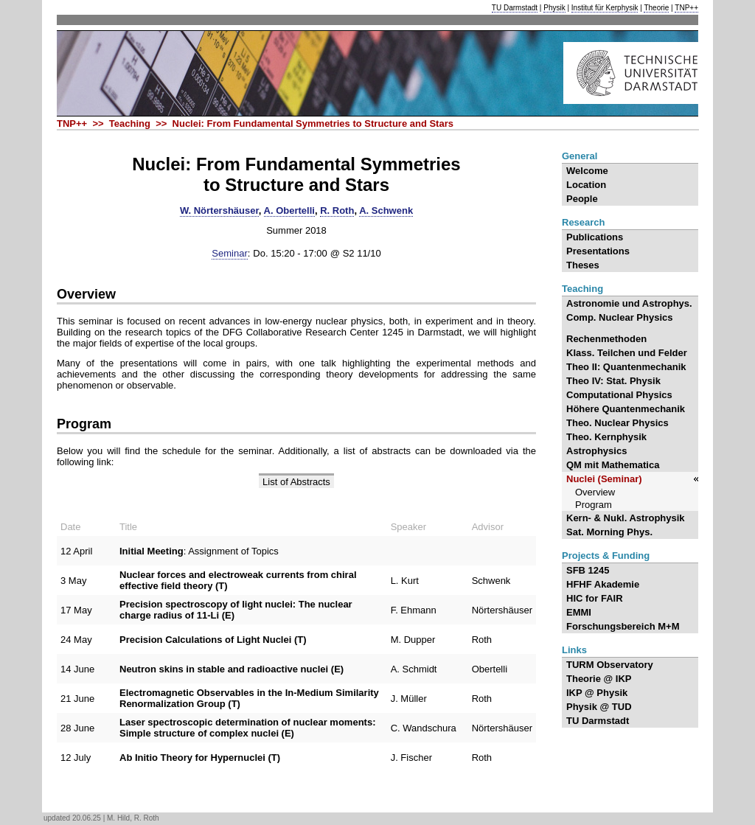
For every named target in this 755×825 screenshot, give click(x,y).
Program (84, 424)
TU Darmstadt (514, 8)
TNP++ (686, 8)
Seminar (229, 253)
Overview (86, 294)
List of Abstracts (296, 481)
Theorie (656, 8)
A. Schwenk (386, 210)
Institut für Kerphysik (605, 8)
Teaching (582, 288)
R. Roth (337, 210)
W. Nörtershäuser (219, 210)
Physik (554, 8)
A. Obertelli (289, 210)
